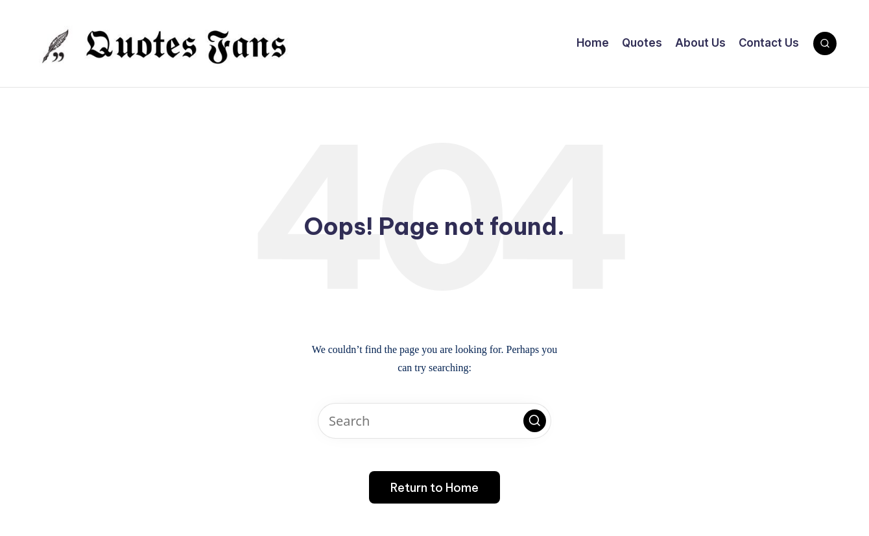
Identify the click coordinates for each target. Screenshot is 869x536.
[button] (534, 420)
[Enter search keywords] (434, 421)
